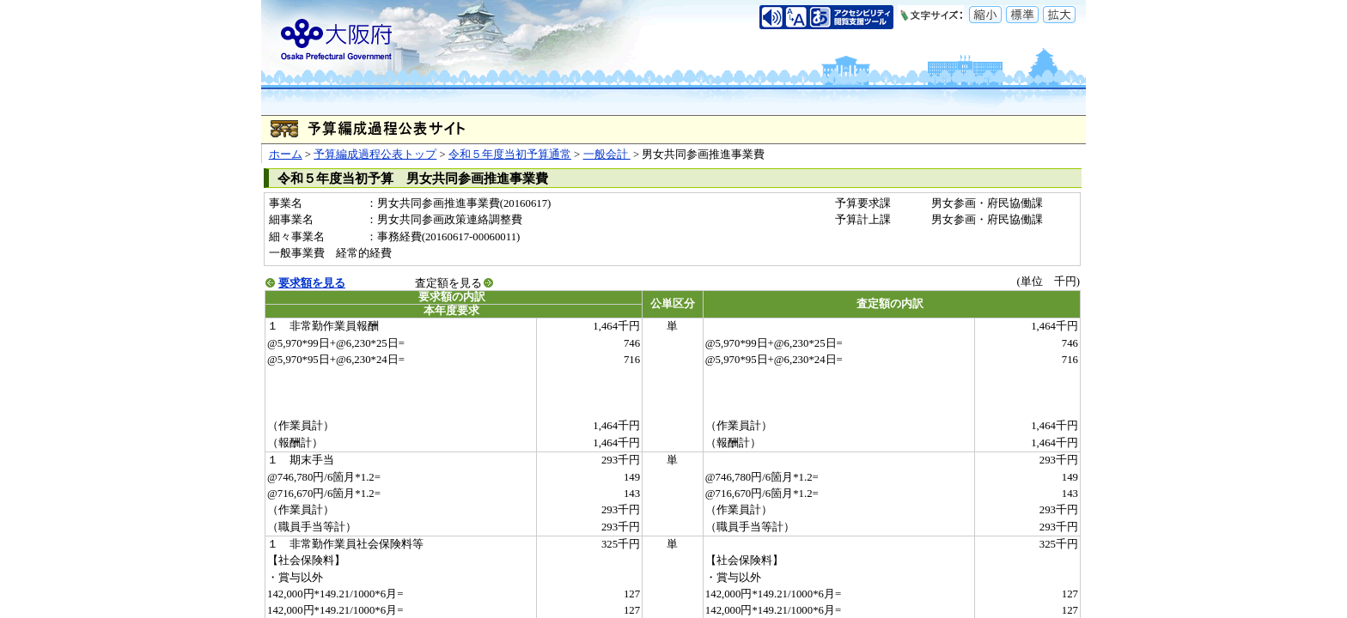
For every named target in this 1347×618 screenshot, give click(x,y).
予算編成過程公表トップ (375, 154)
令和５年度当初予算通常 (509, 154)
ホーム (285, 154)
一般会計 (607, 154)
